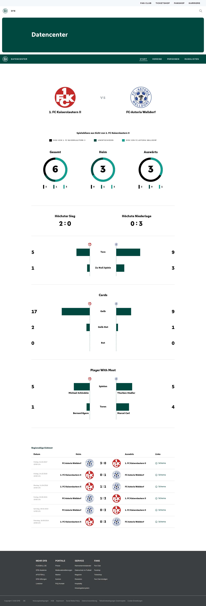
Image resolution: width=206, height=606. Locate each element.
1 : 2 (103, 498)
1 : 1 (103, 486)
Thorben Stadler (126, 393)
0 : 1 (103, 475)
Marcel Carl (123, 413)
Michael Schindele (79, 393)
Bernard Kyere (81, 413)
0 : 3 (103, 521)
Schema (160, 463)
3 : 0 (103, 463)
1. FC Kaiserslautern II (135, 463)
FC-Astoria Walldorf (71, 463)
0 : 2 (103, 510)
